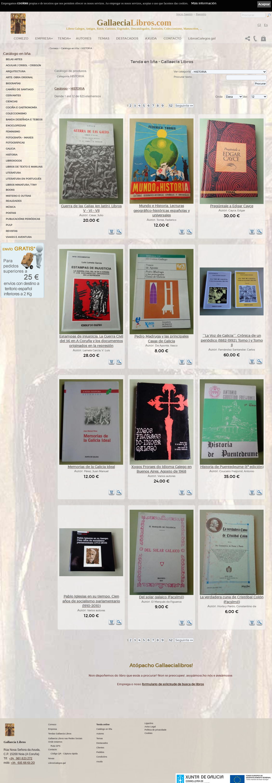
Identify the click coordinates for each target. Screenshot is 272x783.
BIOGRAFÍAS (13, 83)
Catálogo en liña (70, 48)
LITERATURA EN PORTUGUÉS (23, 178)
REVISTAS (11, 231)
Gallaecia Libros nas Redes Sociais (65, 738)
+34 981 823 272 (20, 758)
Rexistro (201, 14)
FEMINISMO (13, 131)
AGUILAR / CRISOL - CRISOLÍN (23, 65)
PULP (9, 225)
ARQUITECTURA (15, 71)
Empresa (43, 38)
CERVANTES (13, 95)
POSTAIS (11, 213)
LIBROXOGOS (14, 160)
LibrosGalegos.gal (202, 38)
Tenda (63, 38)
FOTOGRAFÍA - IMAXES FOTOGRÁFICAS (19, 140)
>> (184, 105)
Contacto (172, 38)
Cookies (149, 733)
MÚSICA (10, 207)
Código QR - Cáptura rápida (64, 753)
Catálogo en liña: (17, 54)
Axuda (151, 38)
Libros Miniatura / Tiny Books (21, 187)
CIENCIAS (11, 101)
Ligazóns (149, 723)
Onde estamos (55, 742)
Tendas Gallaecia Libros (59, 733)
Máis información (203, 3)
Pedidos (100, 752)
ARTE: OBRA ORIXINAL (19, 77)
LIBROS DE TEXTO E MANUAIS (24, 166)
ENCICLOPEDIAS (16, 125)
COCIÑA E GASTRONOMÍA (21, 107)
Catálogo (61, 88)
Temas (103, 38)
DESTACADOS (127, 38)
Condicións (101, 757)
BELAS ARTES (14, 59)
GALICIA (10, 148)
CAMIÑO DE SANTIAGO (19, 89)
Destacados (102, 743)
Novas (51, 758)
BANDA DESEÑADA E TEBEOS (24, 119)
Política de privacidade (155, 730)
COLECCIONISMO (16, 113)
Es (266, 25)
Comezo (21, 38)
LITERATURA (13, 172)
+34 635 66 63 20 (23, 762)
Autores (83, 38)
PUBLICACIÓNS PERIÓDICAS (23, 219)
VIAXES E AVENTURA (19, 237)
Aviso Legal (150, 726)
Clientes (100, 747)
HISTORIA (11, 154)
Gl (259, 25)
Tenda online (103, 724)
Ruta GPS (55, 746)
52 (170, 105)
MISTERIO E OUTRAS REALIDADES (18, 198)
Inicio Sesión (184, 14)
